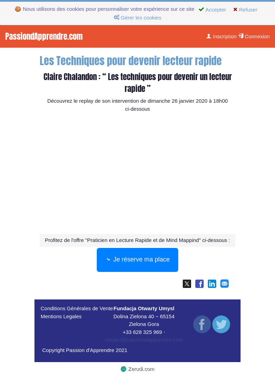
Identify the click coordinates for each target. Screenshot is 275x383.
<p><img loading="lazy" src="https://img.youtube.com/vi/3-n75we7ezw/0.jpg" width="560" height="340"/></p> (137, 175)
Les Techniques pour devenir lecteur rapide (131, 61)
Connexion (254, 36)
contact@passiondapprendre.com (144, 340)
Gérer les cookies (138, 18)
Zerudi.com (137, 369)
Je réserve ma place (137, 260)
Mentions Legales (61, 316)
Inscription (221, 36)
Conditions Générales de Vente (77, 308)
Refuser (245, 10)
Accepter (212, 10)
